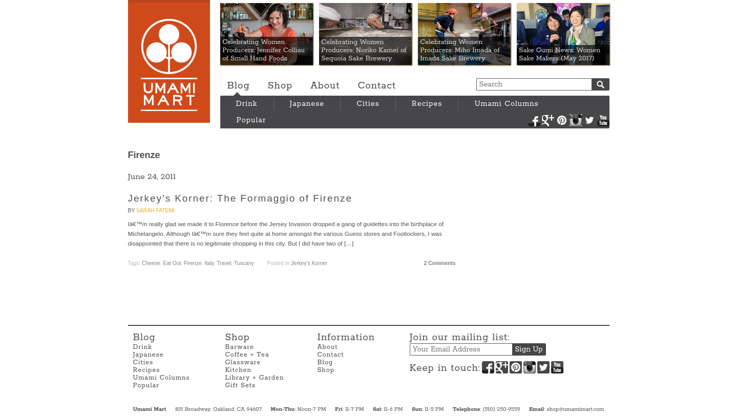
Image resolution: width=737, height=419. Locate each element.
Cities (368, 103)
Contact (376, 86)
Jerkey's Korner (309, 263)
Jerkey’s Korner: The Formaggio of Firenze (240, 198)
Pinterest (562, 120)
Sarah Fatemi (155, 210)
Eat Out (172, 263)
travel (224, 263)
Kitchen (238, 370)
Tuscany (244, 263)
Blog (238, 86)
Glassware (243, 362)
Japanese (307, 103)
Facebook (534, 120)
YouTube (603, 120)
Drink (247, 103)
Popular (251, 120)
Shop (280, 86)
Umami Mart (169, 61)
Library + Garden (254, 378)
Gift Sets (240, 385)
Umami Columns (506, 103)
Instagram (576, 120)
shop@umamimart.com (575, 409)
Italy (209, 263)
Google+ (548, 120)
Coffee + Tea (247, 355)
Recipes (427, 103)
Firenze (192, 263)
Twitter (589, 120)
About (325, 86)
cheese (151, 263)
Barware (239, 347)
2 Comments (440, 263)
